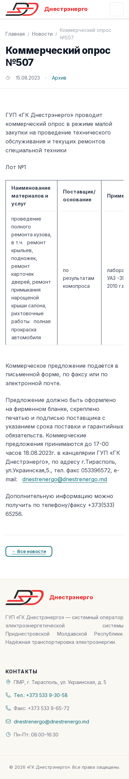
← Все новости (29, 551)
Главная (15, 34)
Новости (42, 34)
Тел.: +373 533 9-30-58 (41, 695)
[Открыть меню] (116, 9)
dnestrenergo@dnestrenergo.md (64, 479)
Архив (59, 78)
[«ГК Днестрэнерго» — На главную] (47, 9)
